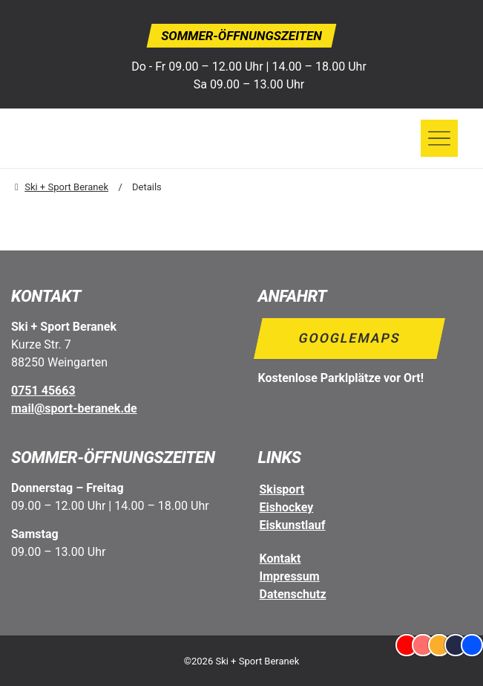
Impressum (290, 576)
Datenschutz (293, 594)
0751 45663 (43, 391)
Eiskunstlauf (293, 525)
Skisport (282, 489)
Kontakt (280, 558)
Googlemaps (349, 338)
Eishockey (287, 507)
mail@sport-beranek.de (74, 408)
